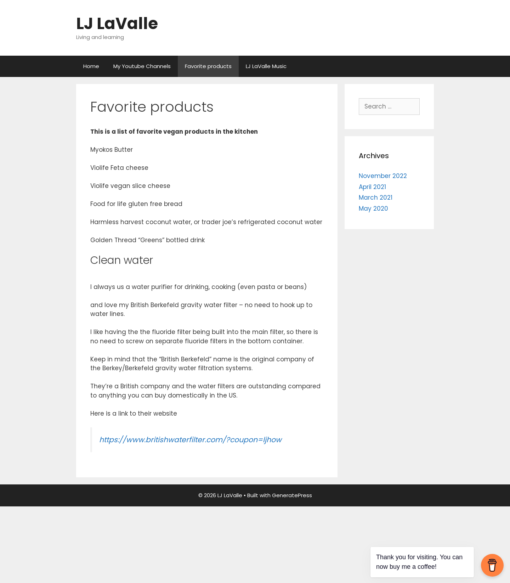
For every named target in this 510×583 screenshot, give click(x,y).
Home (91, 66)
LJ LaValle (117, 23)
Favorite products (208, 66)
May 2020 (373, 208)
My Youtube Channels (142, 66)
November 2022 (383, 176)
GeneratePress (292, 495)
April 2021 (372, 187)
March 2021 (375, 197)
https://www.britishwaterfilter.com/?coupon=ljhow (190, 440)
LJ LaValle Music (266, 66)
